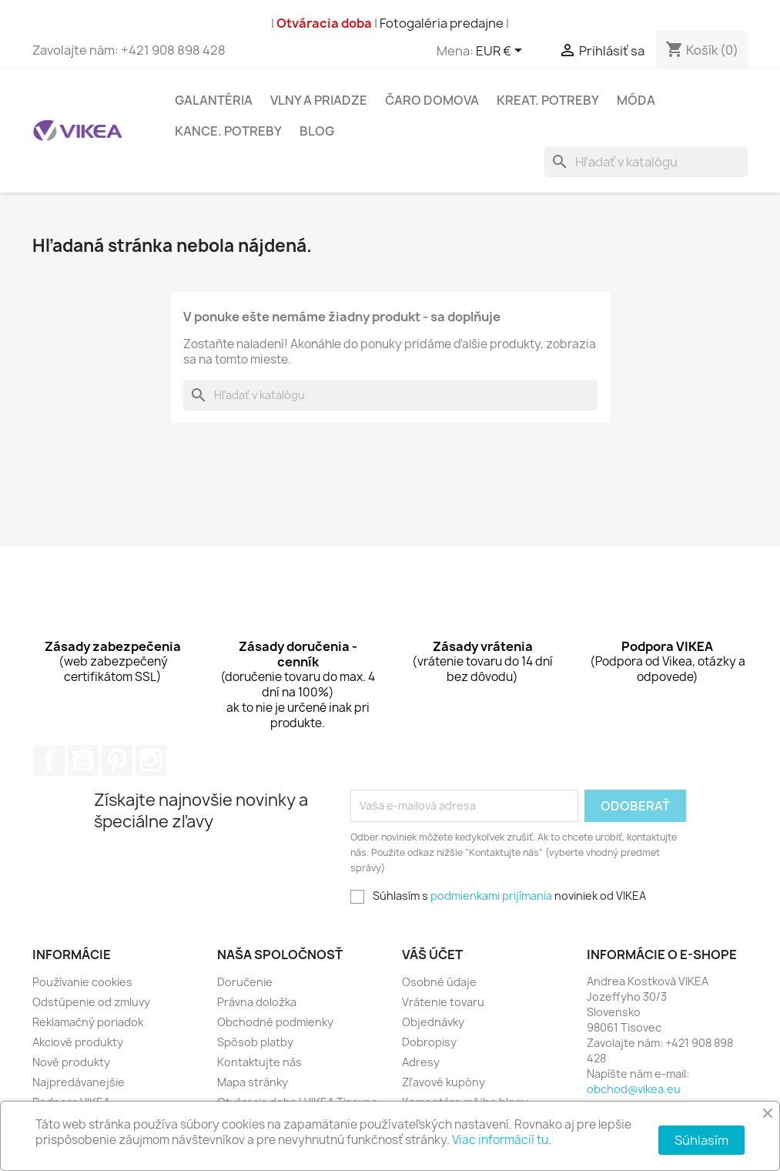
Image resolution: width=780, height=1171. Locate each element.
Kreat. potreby (548, 100)
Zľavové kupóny (443, 1082)
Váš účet (432, 954)
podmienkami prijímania (491, 895)
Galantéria (214, 100)
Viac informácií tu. (501, 1140)
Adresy (421, 1062)
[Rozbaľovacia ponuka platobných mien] (501, 51)
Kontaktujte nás (259, 1062)
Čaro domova (432, 100)
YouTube (83, 760)
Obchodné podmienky (275, 1022)
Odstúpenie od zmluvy (91, 1002)
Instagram (151, 760)
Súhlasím (701, 1140)
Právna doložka (256, 1002)
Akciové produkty (77, 1042)
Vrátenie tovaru (443, 1002)
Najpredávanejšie (78, 1082)
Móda (636, 100)
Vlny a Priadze (318, 100)
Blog (317, 130)
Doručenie (245, 982)
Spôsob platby (255, 1042)
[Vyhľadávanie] (646, 161)
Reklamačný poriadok (87, 1022)
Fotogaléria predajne (442, 23)
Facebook (49, 760)
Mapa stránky (252, 1082)
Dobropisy (429, 1042)
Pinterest (117, 760)
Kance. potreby (228, 130)
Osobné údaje (439, 982)
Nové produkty (71, 1062)
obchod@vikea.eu (634, 1089)
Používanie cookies (82, 982)
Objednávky (433, 1022)
